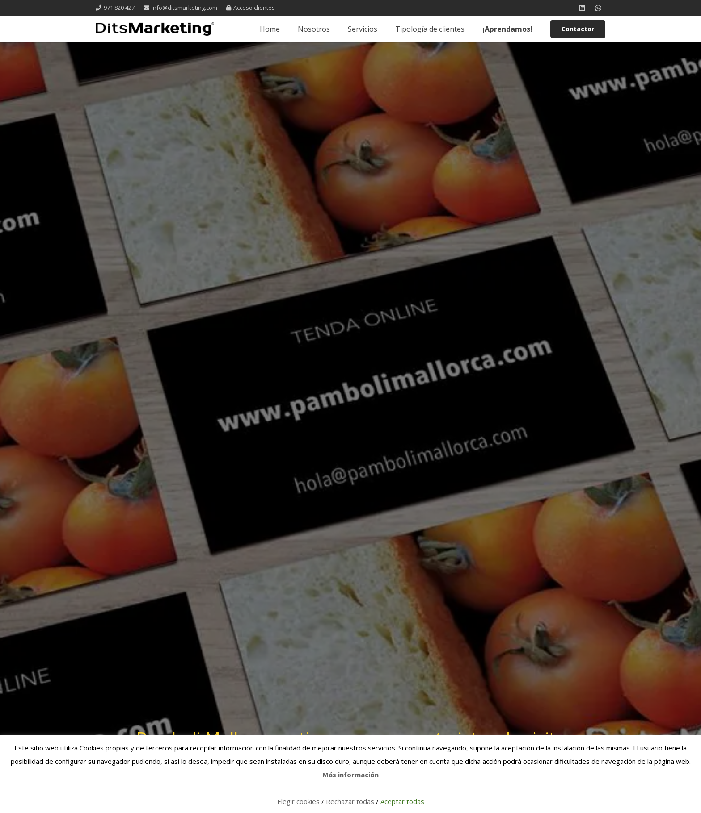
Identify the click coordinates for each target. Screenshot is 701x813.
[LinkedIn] (582, 8)
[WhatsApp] (598, 8)
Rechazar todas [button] (350, 801)
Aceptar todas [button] (402, 801)
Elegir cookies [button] (298, 801)
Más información (350, 774)
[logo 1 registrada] (155, 29)
